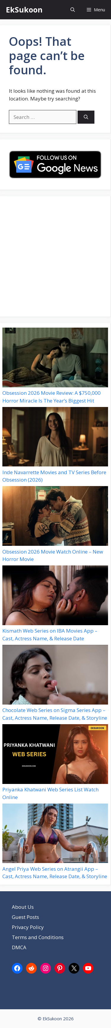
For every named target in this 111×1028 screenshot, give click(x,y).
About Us (23, 906)
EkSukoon (24, 9)
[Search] (86, 117)
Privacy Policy (28, 927)
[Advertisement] (55, 256)
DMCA (19, 947)
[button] (73, 9)
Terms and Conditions (38, 937)
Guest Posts (25, 917)
